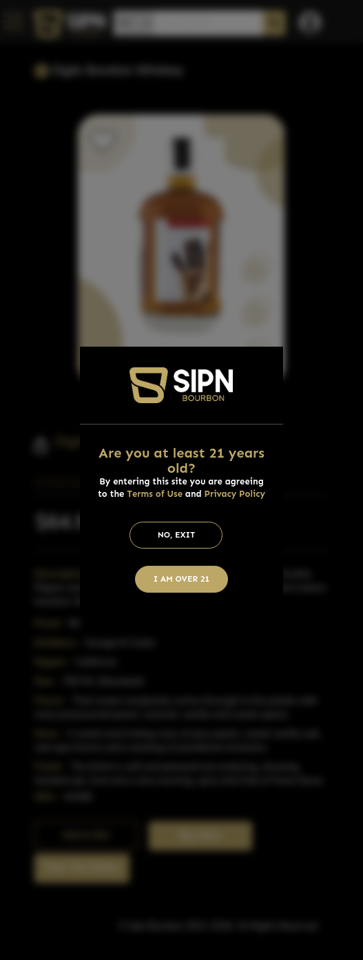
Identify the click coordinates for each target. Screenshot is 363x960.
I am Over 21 (182, 579)
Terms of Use (155, 494)
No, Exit (177, 535)
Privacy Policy (235, 494)
